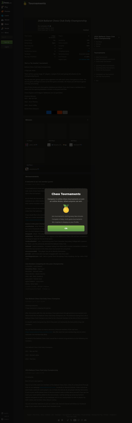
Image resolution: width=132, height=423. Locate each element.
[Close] (85, 191)
